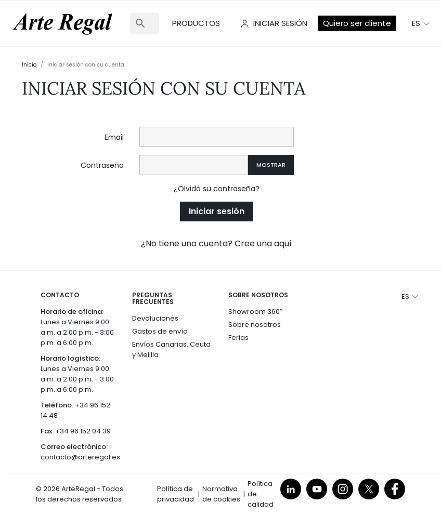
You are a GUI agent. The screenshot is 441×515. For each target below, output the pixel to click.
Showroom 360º (255, 311)
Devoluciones (155, 318)
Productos (196, 23)
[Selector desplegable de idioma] (421, 23)
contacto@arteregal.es (80, 457)
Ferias (238, 337)
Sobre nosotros (254, 324)
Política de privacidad (175, 494)
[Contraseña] (193, 165)
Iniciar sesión (216, 211)
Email (114, 137)
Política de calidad (261, 494)
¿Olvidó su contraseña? (217, 188)
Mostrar (271, 165)
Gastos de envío (160, 331)
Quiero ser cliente (357, 23)
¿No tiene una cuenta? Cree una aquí (216, 243)
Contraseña (102, 165)
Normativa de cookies (221, 494)
